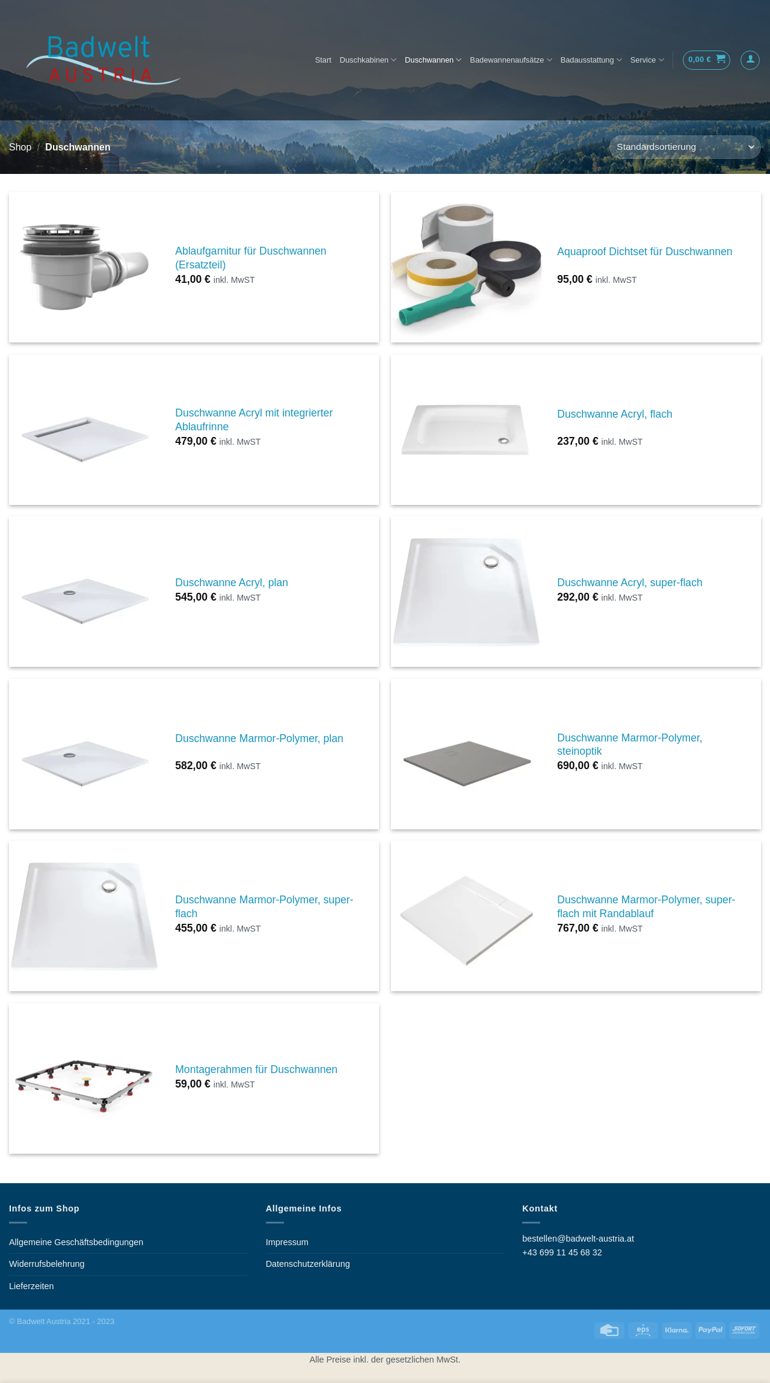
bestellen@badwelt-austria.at (578, 1238)
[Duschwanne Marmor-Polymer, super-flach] (84, 916)
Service (647, 60)
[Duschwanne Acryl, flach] (466, 429)
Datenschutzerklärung (308, 1264)
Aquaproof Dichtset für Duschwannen (644, 252)
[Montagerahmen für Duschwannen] (84, 1078)
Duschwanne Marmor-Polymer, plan (259, 738)
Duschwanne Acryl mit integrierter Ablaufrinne (254, 420)
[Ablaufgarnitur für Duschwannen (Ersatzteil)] (84, 267)
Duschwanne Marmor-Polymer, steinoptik (630, 745)
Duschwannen (433, 60)
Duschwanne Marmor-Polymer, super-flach (264, 907)
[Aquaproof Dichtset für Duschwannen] (466, 267)
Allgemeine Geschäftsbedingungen (76, 1242)
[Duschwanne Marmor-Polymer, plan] (84, 754)
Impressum (287, 1242)
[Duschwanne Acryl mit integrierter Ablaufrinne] (84, 429)
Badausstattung (591, 60)
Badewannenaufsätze (511, 60)
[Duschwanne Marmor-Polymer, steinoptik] (466, 754)
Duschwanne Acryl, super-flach (630, 583)
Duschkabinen (368, 60)
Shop (20, 147)
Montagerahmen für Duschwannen (256, 1069)
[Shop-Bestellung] (685, 147)
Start (323, 59)
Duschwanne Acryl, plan (231, 583)
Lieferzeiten (31, 1286)
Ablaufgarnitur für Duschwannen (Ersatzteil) (250, 258)
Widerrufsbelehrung (47, 1264)
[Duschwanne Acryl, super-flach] (466, 591)
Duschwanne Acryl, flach (615, 414)
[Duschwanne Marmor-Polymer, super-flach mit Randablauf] (466, 916)
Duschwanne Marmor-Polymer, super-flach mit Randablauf (646, 907)
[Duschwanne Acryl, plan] (84, 591)
